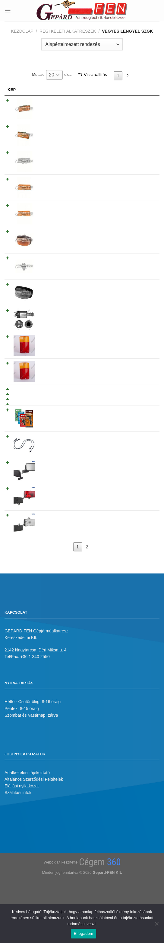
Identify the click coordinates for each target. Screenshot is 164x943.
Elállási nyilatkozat (22, 849)
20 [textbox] (51, 74)
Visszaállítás (95, 74)
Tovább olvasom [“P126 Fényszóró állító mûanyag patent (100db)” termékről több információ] (133, 236)
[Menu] (8, 10)
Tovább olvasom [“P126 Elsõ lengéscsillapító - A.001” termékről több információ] (133, 353)
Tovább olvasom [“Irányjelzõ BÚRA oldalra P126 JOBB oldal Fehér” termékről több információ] (133, 146)
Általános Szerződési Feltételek (34, 842)
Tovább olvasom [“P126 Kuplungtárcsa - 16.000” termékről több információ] (133, 383)
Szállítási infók (18, 855)
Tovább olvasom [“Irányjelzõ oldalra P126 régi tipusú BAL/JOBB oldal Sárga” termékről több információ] (133, 214)
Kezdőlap (22, 31)
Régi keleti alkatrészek (67, 31)
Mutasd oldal (52, 75)
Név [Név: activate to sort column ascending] (41, 90)
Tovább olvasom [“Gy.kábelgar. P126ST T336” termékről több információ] (133, 413)
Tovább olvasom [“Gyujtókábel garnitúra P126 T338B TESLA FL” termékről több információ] (133, 435)
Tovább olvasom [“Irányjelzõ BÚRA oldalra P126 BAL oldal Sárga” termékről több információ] (133, 169)
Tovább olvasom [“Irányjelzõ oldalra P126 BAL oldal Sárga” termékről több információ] (133, 124)
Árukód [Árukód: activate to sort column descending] (92, 90)
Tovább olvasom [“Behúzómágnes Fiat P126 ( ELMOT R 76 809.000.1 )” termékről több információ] (133, 281)
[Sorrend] (81, 44)
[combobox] (54, 75)
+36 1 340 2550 (35, 719)
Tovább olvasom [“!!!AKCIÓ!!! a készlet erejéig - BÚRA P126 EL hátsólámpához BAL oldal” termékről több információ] (133, 303)
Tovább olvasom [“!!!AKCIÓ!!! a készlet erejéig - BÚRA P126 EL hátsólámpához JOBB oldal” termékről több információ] (133, 328)
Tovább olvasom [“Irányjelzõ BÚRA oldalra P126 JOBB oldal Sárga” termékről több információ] (133, 191)
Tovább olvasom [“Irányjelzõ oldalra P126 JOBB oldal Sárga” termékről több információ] (133, 102)
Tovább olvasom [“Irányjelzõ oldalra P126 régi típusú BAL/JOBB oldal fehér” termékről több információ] (133, 259)
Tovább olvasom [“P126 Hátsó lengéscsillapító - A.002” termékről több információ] (133, 368)
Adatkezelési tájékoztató (27, 835)
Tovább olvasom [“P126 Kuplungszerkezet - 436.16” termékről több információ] (133, 398)
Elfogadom (83, 933)
